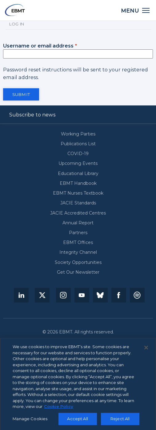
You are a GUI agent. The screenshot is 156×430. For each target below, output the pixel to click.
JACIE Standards (78, 203)
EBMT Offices (78, 242)
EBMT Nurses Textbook (78, 193)
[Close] (146, 350)
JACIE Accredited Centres (78, 213)
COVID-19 (78, 153)
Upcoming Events (78, 163)
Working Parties (78, 134)
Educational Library (78, 173)
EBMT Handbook (78, 183)
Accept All (77, 421)
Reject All (120, 421)
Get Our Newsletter (78, 272)
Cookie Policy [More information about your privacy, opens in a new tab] (58, 408)
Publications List (78, 144)
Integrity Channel (78, 252)
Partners (78, 232)
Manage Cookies (30, 421)
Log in (16, 24)
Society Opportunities (78, 262)
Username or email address (38, 46)
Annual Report (78, 223)
